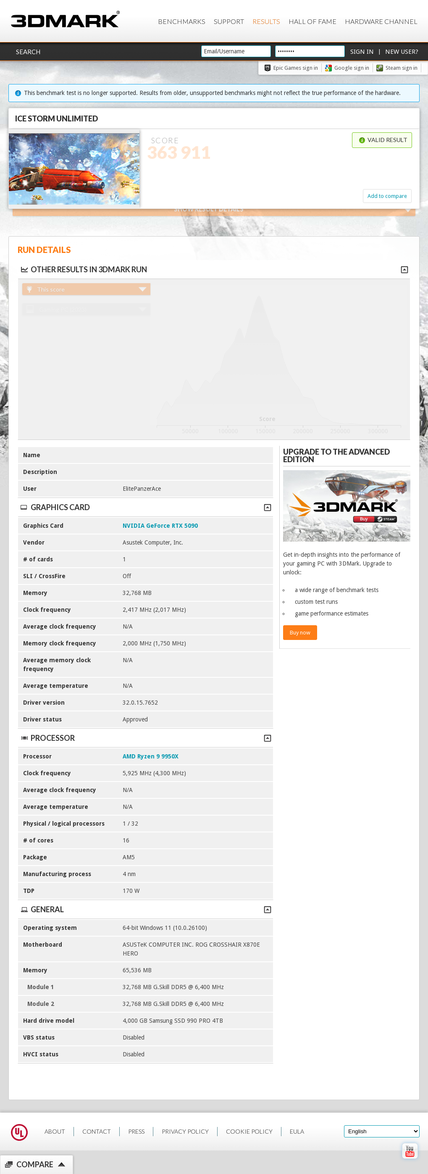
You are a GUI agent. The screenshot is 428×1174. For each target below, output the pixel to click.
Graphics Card (145, 507)
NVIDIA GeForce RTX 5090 (160, 525)
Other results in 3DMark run (83, 269)
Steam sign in (401, 68)
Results (266, 21)
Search (28, 51)
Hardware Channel (381, 21)
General (145, 909)
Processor (145, 738)
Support (229, 21)
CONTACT (96, 1131)
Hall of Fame (312, 21)
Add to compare (387, 196)
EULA (297, 1131)
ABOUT (55, 1131)
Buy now (300, 632)
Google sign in (351, 68)
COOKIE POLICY (249, 1131)
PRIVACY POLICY (185, 1131)
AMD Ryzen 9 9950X (151, 756)
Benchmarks (181, 21)
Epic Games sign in (295, 68)
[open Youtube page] (410, 1160)
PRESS (136, 1131)
